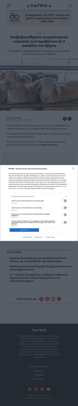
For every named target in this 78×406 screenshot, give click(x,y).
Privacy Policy (50, 237)
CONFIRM (24, 230)
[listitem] (39, 196)
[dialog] (39, 203)
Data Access (39, 237)
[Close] (74, 169)
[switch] (64, 200)
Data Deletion (27, 237)
